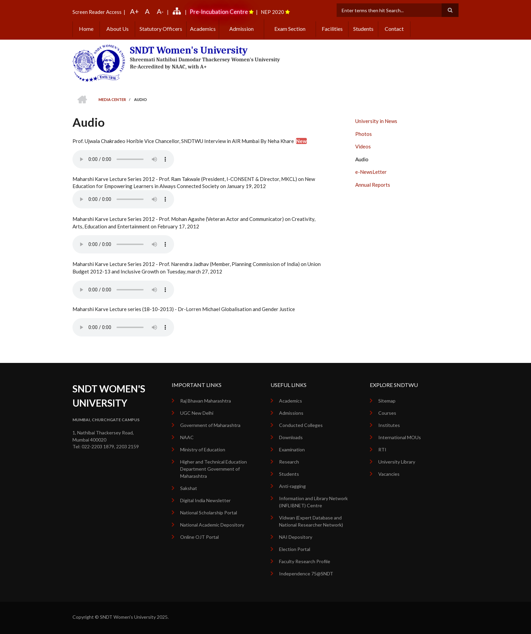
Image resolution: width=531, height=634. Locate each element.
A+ (134, 11)
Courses (387, 413)
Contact (394, 28)
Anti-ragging (292, 486)
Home (86, 28)
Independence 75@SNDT (306, 573)
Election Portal (294, 549)
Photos (363, 134)
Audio (361, 159)
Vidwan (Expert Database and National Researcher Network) (311, 521)
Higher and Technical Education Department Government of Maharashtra (213, 469)
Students (363, 28)
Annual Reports (372, 185)
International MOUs (399, 437)
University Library (396, 462)
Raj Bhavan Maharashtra (205, 401)
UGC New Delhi (196, 413)
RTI (382, 449)
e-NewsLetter (371, 172)
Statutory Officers (161, 28)
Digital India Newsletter (205, 500)
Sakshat (188, 488)
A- (160, 11)
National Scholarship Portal (208, 512)
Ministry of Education (202, 449)
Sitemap (387, 401)
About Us (117, 28)
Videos (363, 146)
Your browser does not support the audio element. (123, 159)
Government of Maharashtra (210, 425)
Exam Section (289, 28)
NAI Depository (295, 537)
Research (289, 462)
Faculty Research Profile (304, 561)
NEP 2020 (272, 12)
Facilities (332, 28)
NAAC (187, 437)
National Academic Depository (212, 525)
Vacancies (389, 474)
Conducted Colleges (301, 425)
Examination (292, 449)
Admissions (291, 413)
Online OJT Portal (199, 537)
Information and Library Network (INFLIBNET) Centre (313, 501)
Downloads (291, 437)
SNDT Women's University (189, 50)
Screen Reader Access (97, 12)
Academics (203, 28)
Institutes (389, 425)
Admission (241, 28)
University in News (376, 121)
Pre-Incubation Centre (219, 11)
